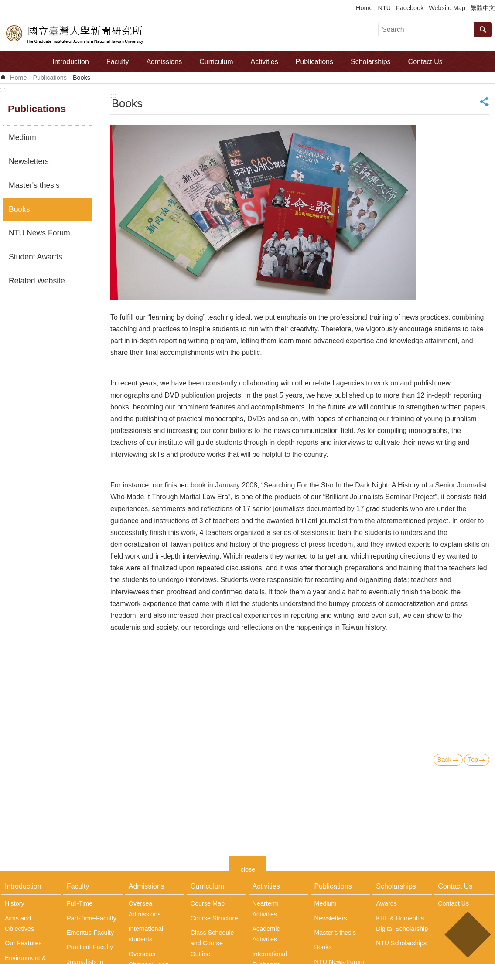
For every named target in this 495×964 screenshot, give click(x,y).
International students (146, 934)
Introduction (70, 61)
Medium (22, 137)
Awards (386, 903)
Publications (314, 61)
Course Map (208, 903)
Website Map (447, 7)
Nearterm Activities (266, 908)
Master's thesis (34, 185)
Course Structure (214, 918)
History (14, 903)
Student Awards (35, 256)
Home (364, 7)
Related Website (37, 280)
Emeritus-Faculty (90, 932)
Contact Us (425, 61)
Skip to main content (4, 4)
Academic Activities (266, 934)
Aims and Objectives (19, 923)
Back (444, 759)
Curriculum (216, 61)
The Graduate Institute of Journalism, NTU (75, 33)
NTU (384, 7)
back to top (467, 934)
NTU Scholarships (401, 943)
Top (473, 759)
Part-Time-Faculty (91, 918)
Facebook (409, 7)
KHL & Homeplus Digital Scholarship (402, 923)
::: (3, 89)
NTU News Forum (39, 232)
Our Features (23, 943)
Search (483, 29)
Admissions (164, 61)
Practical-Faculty (90, 947)
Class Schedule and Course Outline (212, 943)
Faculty (117, 61)
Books (81, 77)
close (248, 868)
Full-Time (79, 903)
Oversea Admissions (145, 908)
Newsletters (29, 161)
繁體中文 (483, 7)
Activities (264, 61)
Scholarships (371, 61)
